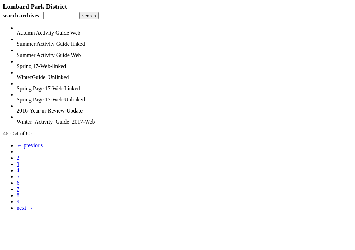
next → (25, 208)
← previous (30, 145)
